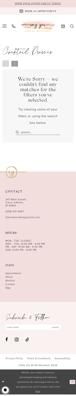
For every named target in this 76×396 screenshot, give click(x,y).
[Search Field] (38, 132)
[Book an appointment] (38, 11)
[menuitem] (13, 27)
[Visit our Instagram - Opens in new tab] (17, 341)
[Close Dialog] (3, 383)
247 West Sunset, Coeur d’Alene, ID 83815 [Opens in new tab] (16, 203)
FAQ (8, 288)
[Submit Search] (17, 132)
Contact (10, 285)
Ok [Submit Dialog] (72, 383)
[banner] (38, 27)
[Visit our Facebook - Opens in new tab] (6, 341)
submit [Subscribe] (64, 328)
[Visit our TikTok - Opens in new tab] (27, 341)
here (37, 392)
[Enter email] (37, 328)
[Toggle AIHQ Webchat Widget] (5, 390)
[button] (5, 63)
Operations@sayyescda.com (22, 218)
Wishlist (10, 281)
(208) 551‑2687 (14, 212)
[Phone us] (13, 27)
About (9, 277)
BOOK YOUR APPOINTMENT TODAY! (38, 4)
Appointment (13, 274)
